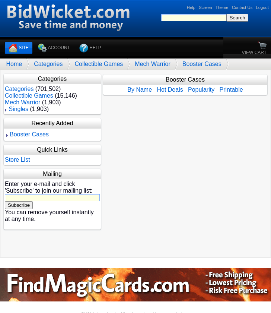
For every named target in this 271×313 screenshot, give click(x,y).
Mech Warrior (152, 64)
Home (14, 64)
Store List (17, 159)
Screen (205, 7)
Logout (262, 7)
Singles (18, 109)
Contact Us (242, 7)
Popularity (201, 89)
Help (191, 7)
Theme (222, 7)
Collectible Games (99, 64)
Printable (231, 89)
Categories (48, 64)
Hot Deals (170, 89)
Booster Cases (201, 64)
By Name (139, 89)
